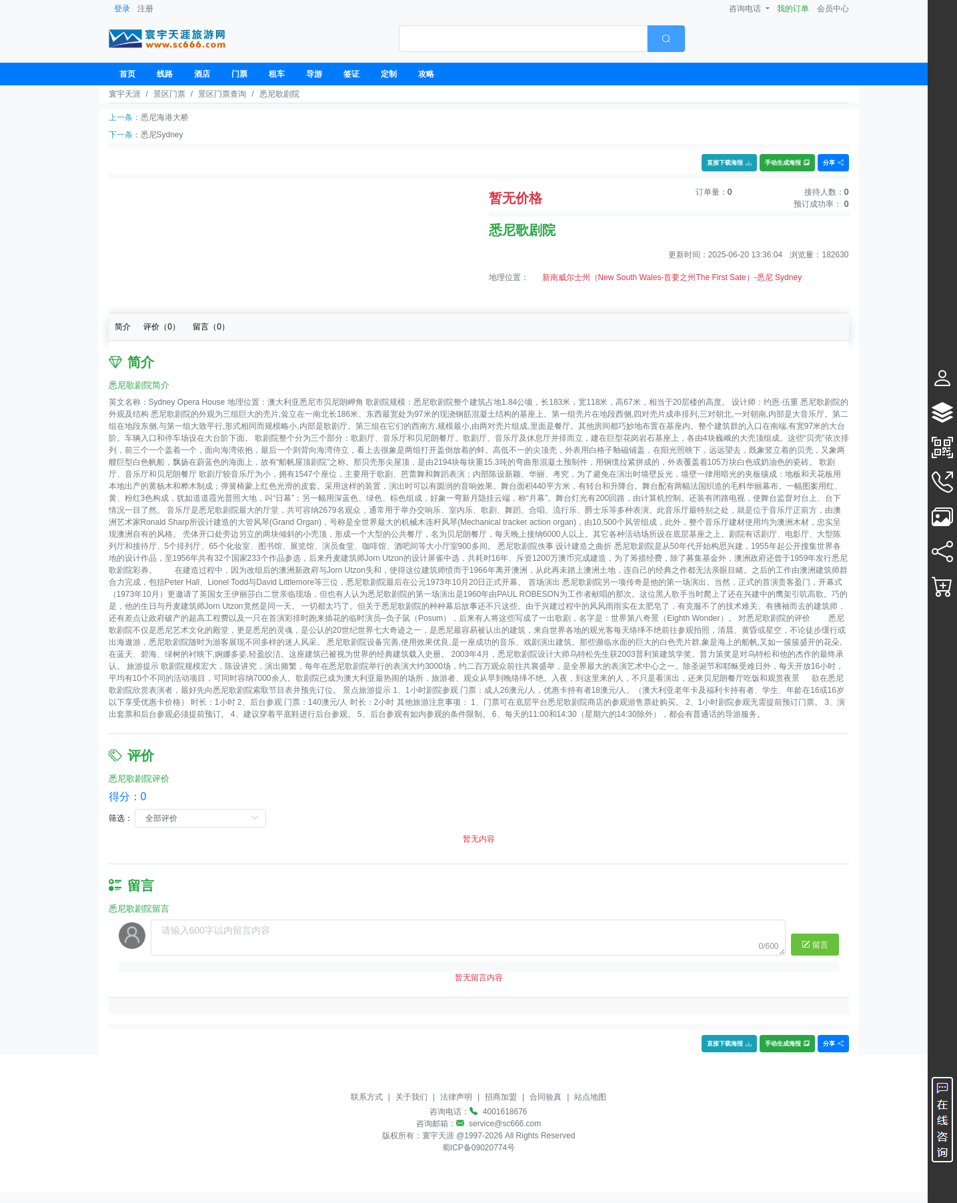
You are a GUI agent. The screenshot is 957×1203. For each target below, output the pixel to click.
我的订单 (793, 8)
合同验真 (546, 1097)
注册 (145, 8)
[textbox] (523, 38)
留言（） (211, 326)
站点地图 (590, 1097)
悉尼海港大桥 (165, 117)
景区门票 (169, 94)
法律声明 (456, 1097)
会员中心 (833, 8)
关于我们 (411, 1097)
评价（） (161, 326)
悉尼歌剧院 (279, 94)
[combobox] (542, 38)
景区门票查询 (222, 94)
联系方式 (367, 1097)
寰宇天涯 (125, 94)
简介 (123, 326)
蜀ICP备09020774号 (478, 1147)
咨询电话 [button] (746, 8)
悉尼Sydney (162, 134)
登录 (122, 8)
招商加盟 (501, 1097)
